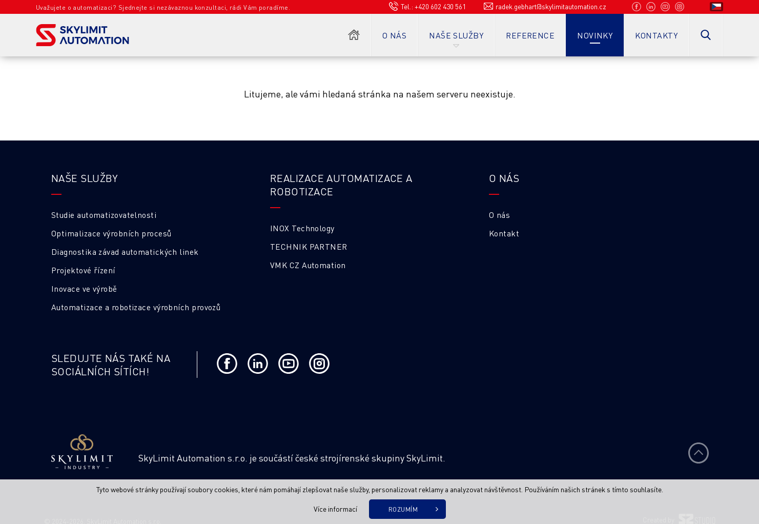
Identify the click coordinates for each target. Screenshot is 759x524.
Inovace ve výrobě (84, 289)
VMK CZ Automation (308, 265)
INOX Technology (302, 228)
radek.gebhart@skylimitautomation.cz (551, 6)
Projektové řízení (83, 270)
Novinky (594, 35)
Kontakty (656, 35)
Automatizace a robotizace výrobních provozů (135, 307)
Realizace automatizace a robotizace (341, 184)
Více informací (335, 508)
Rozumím (403, 509)
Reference (530, 35)
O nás (394, 35)
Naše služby (456, 35)
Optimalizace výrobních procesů (111, 233)
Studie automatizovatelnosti (103, 215)
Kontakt (504, 233)
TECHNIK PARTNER (308, 246)
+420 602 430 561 (440, 6)
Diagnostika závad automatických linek (125, 252)
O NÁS (504, 178)
